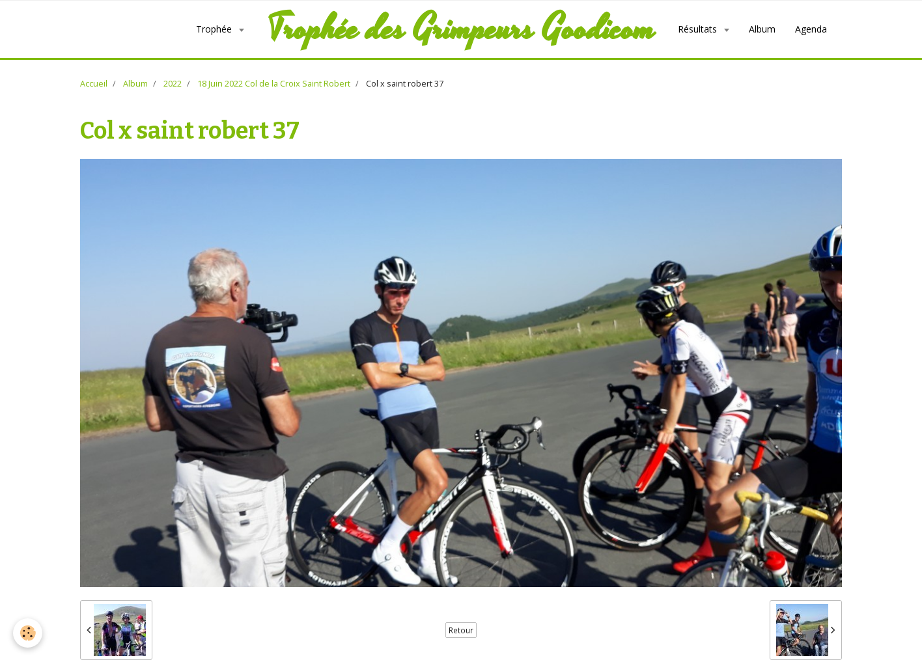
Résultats (698, 29)
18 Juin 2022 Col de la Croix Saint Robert (273, 83)
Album (762, 29)
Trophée (215, 29)
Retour (461, 630)
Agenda (811, 29)
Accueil (93, 83)
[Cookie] (27, 633)
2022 (172, 83)
